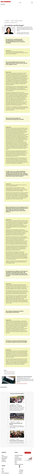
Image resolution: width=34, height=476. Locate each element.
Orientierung (4, 461)
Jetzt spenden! (27, 452)
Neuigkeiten (4, 459)
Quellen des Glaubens (18, 459)
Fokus (2, 455)
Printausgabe (21, 470)
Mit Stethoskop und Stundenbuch (16, 440)
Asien (2, 470)
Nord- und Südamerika (5, 473)
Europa (3, 471)
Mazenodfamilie (4, 458)
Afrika (3, 468)
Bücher (16, 461)
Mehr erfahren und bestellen (22, 383)
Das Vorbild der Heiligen (18, 455)
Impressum (20, 473)
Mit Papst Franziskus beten (19, 464)
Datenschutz (21, 471)
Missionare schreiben (18, 458)
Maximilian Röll (3, 387)
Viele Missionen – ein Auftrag (15, 405)
